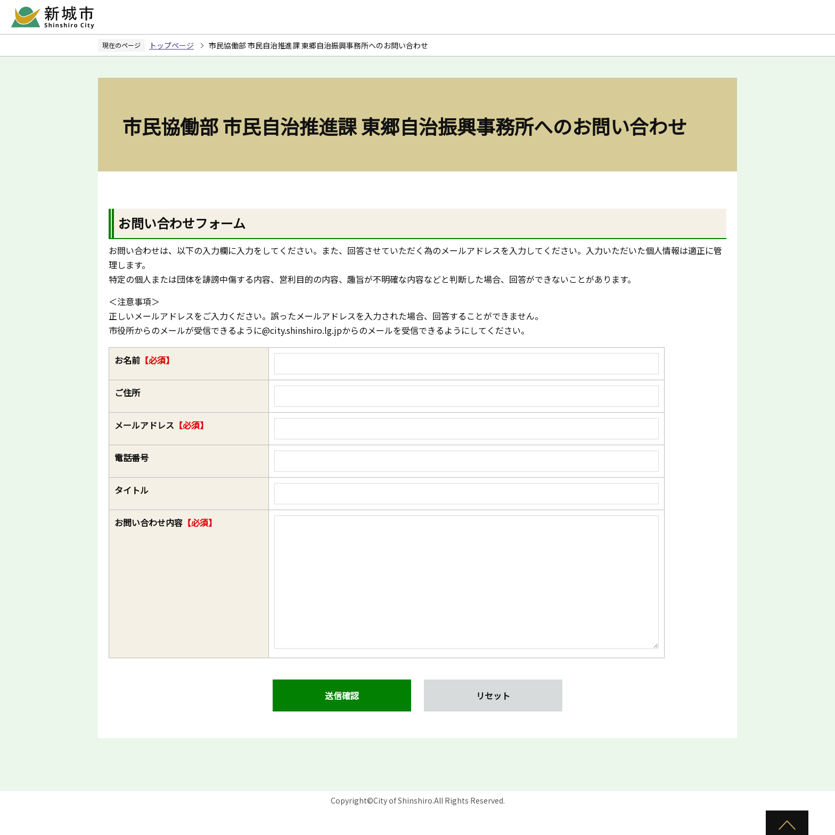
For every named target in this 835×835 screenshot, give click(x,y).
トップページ (171, 45)
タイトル (131, 490)
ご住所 (127, 392)
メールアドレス (161, 425)
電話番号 (131, 457)
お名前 (144, 360)
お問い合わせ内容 (165, 522)
